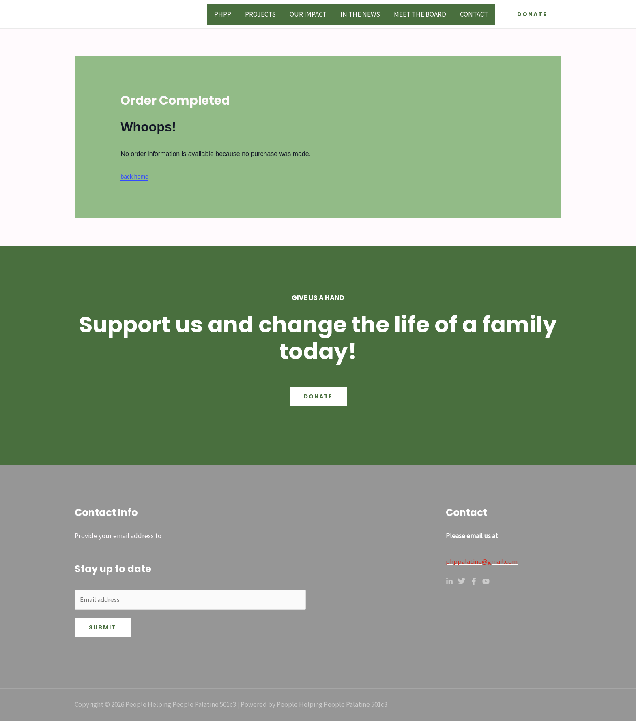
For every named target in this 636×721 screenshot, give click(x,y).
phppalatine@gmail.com (482, 561)
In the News (360, 14)
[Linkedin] (449, 580)
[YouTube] (486, 580)
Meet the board (420, 14)
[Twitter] (461, 580)
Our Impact (308, 14)
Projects (260, 14)
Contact (474, 14)
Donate (318, 397)
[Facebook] (473, 580)
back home (134, 176)
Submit (102, 628)
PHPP (222, 14)
